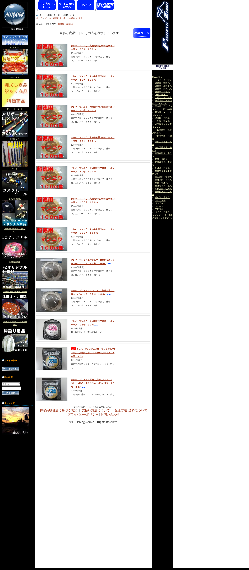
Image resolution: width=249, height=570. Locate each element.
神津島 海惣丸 (162, 83)
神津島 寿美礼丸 (163, 89)
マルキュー (160, 206)
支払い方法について (96, 410)
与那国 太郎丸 (162, 118)
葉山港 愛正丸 (162, 197)
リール (14, 169)
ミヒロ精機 (160, 200)
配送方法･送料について (130, 410)
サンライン (160, 203)
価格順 (61, 23)
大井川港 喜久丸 (163, 180)
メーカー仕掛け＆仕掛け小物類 (15, 292)
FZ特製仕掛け (14, 262)
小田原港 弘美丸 (163, 188)
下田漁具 (159, 209)
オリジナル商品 (15, 199)
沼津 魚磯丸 (161, 159)
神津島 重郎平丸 (163, 86)
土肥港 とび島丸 (163, 97)
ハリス (79, 18)
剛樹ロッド (14, 139)
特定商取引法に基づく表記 (58, 410)
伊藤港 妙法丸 (162, 168)
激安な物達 (14, 77)
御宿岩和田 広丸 (163, 186)
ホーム (39, 18)
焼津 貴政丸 (161, 183)
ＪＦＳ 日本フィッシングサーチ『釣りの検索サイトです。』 (162, 215)
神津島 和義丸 (162, 91)
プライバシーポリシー (83, 414)
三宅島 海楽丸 (162, 121)
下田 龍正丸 (161, 94)
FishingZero (157, 77)
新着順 (69, 23)
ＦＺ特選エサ (15, 47)
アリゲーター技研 (163, 80)
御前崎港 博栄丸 (163, 177)
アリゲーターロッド (14, 109)
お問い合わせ (110, 414)
